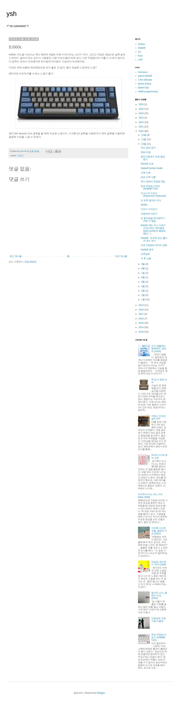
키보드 (20, 155)
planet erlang (144, 83)
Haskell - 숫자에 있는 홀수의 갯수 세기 (154, 239)
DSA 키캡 (146, 152)
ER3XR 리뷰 (147, 163)
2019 (141, 305)
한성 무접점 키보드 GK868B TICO (150, 187)
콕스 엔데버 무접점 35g (153, 181)
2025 (141, 109)
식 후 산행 (146, 258)
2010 (141, 331)
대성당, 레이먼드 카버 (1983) (158, 563)
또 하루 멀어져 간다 (151, 200)
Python (141, 44)
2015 (141, 323)
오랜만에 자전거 (149, 213)
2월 (143, 295)
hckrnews (143, 72)
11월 (144, 139)
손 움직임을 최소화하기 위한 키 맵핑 (153, 219)
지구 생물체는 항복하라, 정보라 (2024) (158, 349)
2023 (141, 117)
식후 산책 (146, 172)
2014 (141, 327)
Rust (140, 55)
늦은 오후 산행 (148, 177)
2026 (141, 104)
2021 (141, 126)
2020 (141, 131)
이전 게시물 (121, 256)
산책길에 (145, 254)
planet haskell (145, 76)
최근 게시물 (16, 256)
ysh (12, 13)
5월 (143, 281)
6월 (143, 277)
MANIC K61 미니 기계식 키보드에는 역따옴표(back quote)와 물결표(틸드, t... (153, 229)
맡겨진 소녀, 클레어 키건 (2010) (159, 595)
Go (139, 51)
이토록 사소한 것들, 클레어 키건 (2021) (159, 531)
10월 (144, 144)
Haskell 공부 (147, 249)
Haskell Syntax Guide (152, 168)
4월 (143, 286)
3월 (143, 290)
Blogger (101, 693)
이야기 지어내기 (149, 209)
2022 (141, 122)
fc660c (144, 204)
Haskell (141, 48)
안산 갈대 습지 (148, 147)
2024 (141, 113)
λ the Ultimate (145, 79)
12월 (144, 135)
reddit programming (148, 91)
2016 (141, 318)
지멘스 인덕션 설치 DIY (158, 417)
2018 (141, 309)
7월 (143, 273)
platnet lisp (143, 87)
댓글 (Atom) (30, 261)
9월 (143, 264)
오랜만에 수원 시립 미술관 (158, 619)
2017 (141, 314)
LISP (140, 59)
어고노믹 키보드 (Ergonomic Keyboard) (153, 194)
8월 (143, 268)
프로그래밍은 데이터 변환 (154, 245)
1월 (143, 299)
